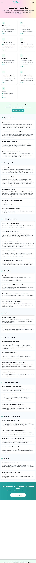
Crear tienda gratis (18, 495)
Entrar (33, 2)
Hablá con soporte (18, 110)
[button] (2, 2)
